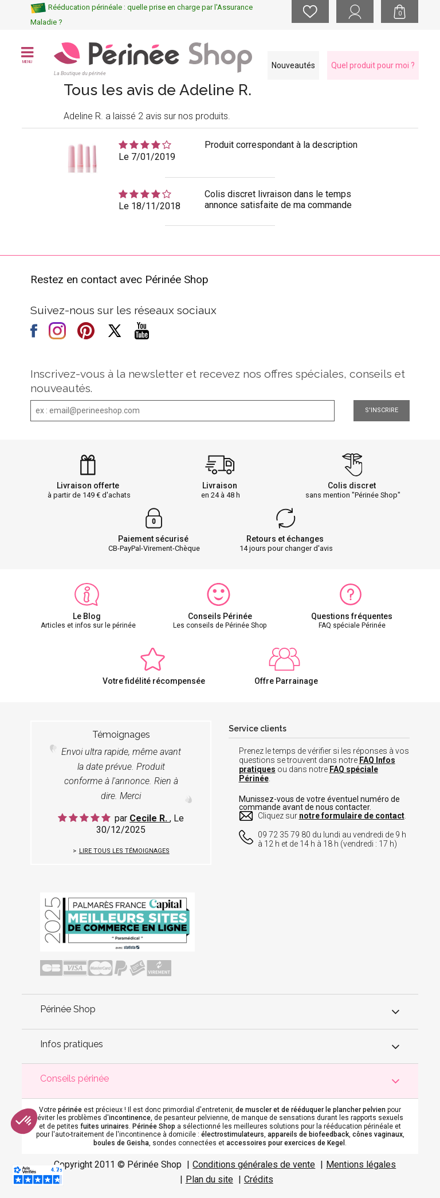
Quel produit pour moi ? (373, 65)
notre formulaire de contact (351, 815)
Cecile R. (149, 818)
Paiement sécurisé (153, 538)
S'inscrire (381, 410)
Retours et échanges (285, 538)
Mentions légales (361, 1164)
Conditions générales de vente (253, 1164)
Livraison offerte (88, 485)
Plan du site (209, 1179)
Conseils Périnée (220, 616)
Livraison (219, 485)
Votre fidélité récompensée (154, 681)
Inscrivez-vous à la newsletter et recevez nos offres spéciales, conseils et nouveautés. (217, 380)
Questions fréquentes (351, 616)
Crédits (258, 1179)
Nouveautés (293, 65)
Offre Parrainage (286, 681)
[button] (24, 1121)
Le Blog (87, 616)
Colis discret (352, 485)
